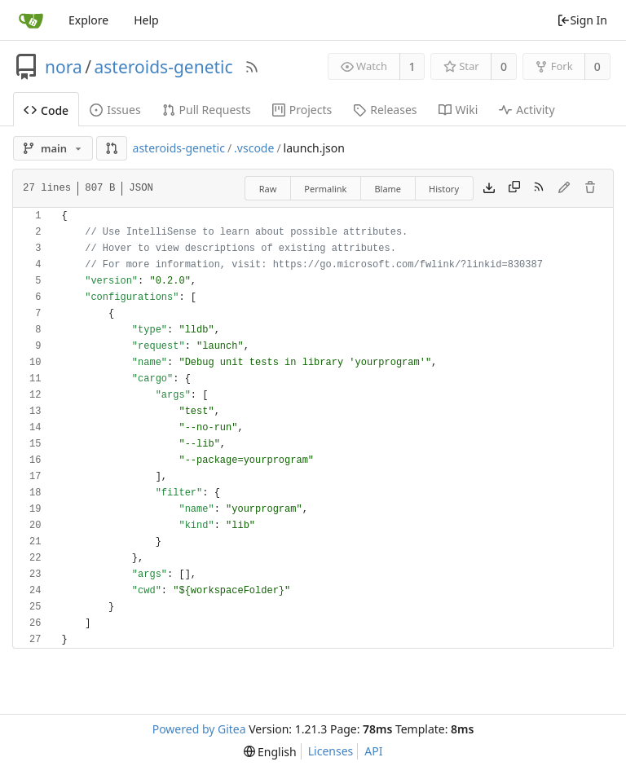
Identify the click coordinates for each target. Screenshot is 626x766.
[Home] (31, 20)
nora (63, 67)
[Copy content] (514, 188)
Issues (115, 109)
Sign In (582, 20)
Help (146, 20)
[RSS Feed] (252, 66)
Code (46, 110)
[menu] (270, 751)
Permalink (325, 189)
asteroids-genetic (164, 67)
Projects (302, 109)
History (444, 189)
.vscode (254, 148)
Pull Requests (206, 109)
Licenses (331, 751)
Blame (387, 189)
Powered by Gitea (199, 729)
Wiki (458, 109)
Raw (268, 189)
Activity (526, 109)
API (373, 751)
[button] (111, 148)
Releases (385, 109)
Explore (88, 20)
